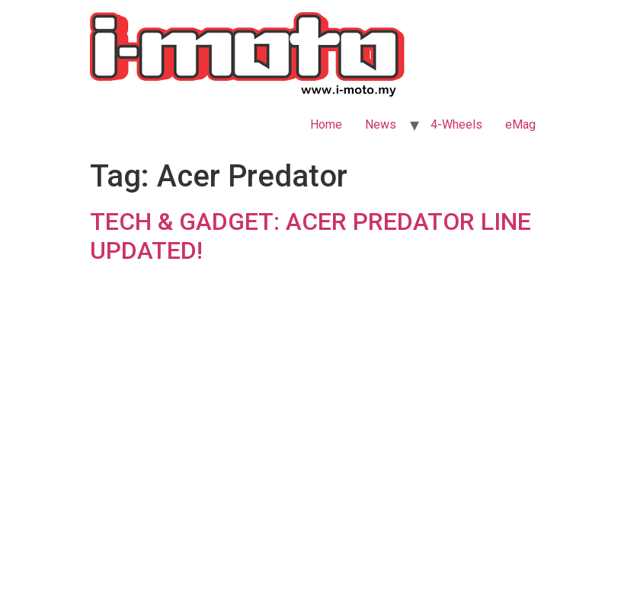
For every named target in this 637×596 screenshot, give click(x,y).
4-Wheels (456, 124)
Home (326, 124)
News (380, 124)
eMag (520, 124)
